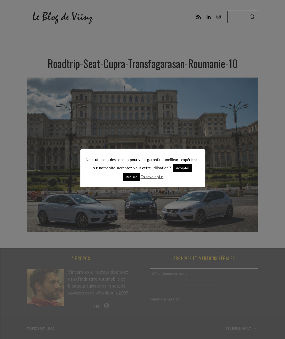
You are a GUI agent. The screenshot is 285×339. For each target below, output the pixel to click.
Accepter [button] (182, 168)
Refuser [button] (131, 177)
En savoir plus (152, 176)
